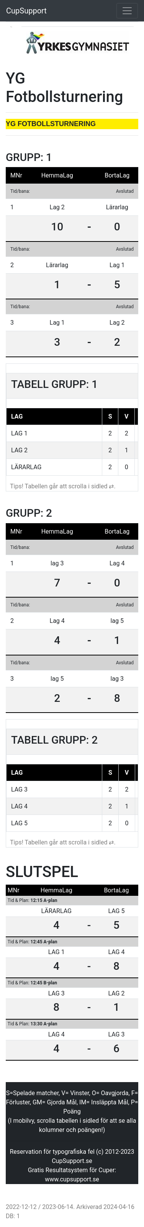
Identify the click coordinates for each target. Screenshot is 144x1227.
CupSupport (26, 10)
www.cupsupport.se (72, 1179)
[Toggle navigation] (127, 10)
